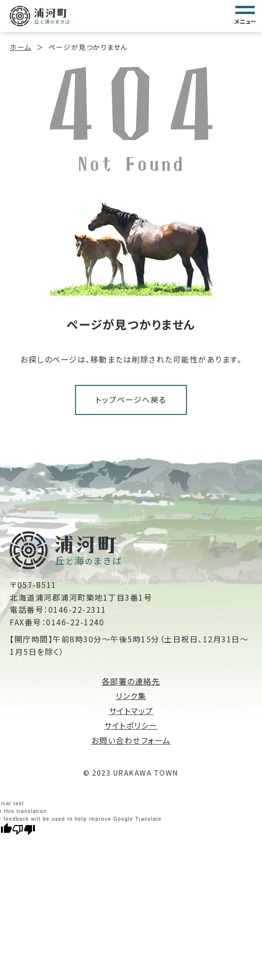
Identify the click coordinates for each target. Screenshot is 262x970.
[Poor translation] (23, 829)
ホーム (20, 47)
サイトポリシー (131, 725)
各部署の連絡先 (131, 681)
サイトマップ (131, 710)
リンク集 (131, 695)
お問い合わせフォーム (131, 740)
